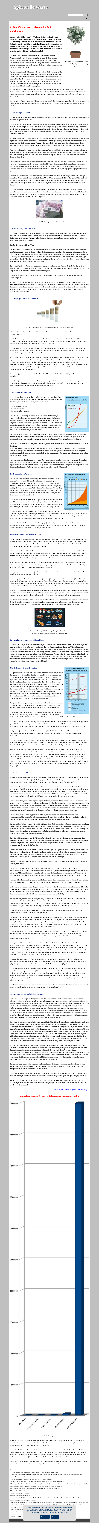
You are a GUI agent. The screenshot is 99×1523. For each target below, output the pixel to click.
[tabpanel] (36, 56)
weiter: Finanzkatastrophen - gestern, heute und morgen (71, 1089)
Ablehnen (55, 1517)
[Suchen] (75, 15)
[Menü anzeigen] (87, 19)
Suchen (85, 15)
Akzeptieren (44, 1517)
